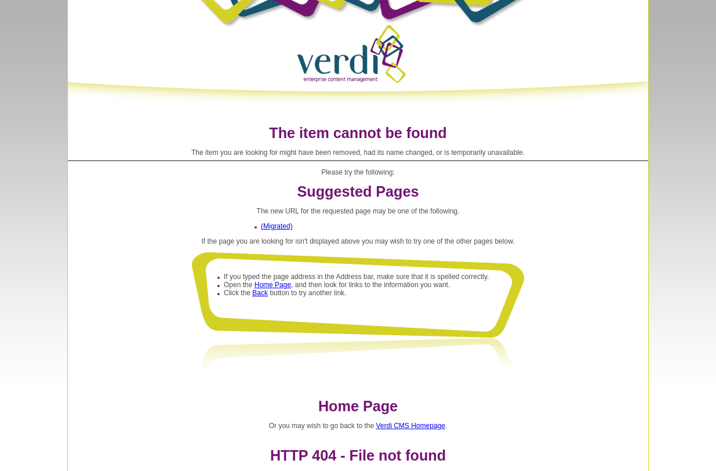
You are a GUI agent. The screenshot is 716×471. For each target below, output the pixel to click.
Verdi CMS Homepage (410, 426)
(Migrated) (277, 226)
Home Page (273, 285)
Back (260, 293)
